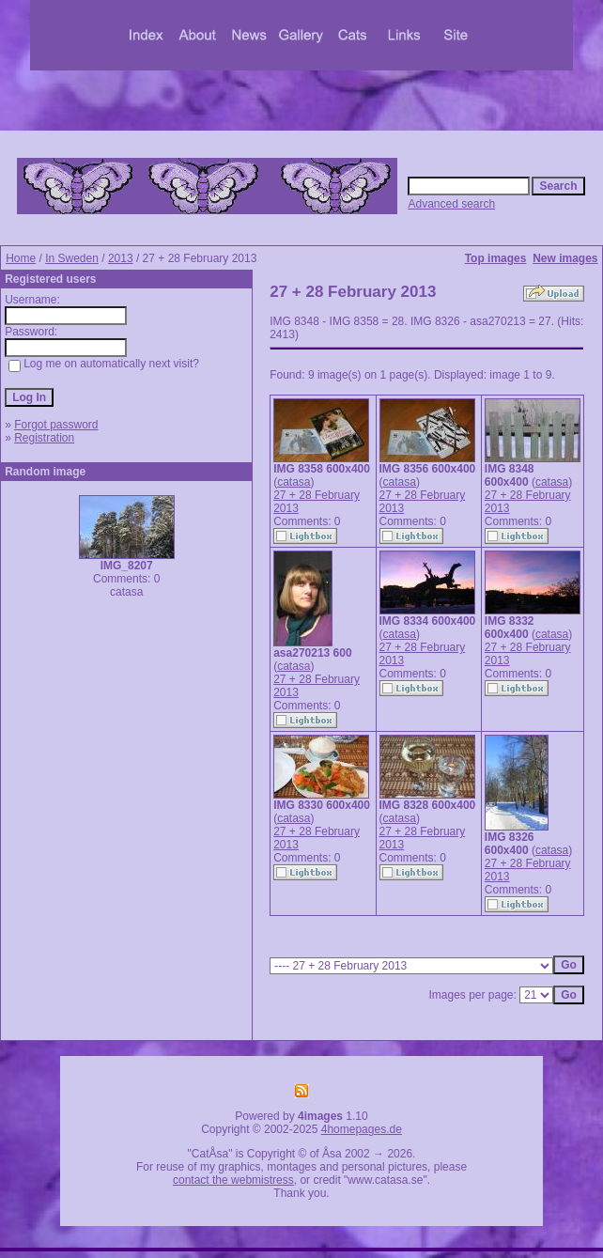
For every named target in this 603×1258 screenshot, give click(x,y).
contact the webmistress (233, 1180)
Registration (44, 437)
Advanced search (451, 203)
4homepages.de (361, 1129)
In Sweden (72, 258)
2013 (120, 258)
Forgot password (56, 424)
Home (21, 258)
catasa (293, 482)
